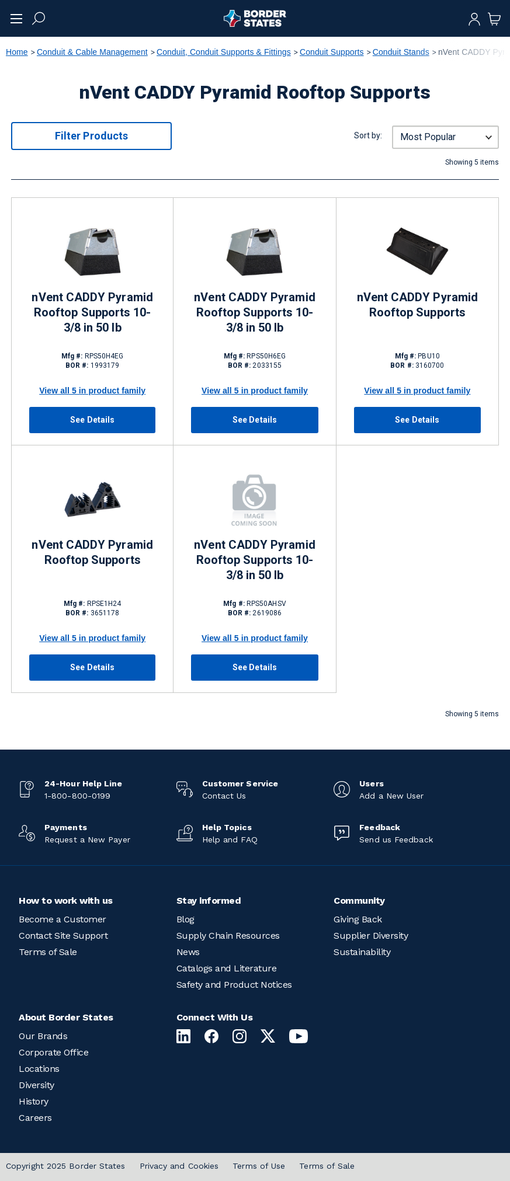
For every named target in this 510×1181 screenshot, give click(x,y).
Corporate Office (53, 1052)
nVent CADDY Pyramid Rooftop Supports (417, 304)
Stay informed (208, 900)
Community (359, 900)
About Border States (66, 1017)
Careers (35, 1117)
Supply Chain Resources (228, 935)
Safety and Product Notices (234, 984)
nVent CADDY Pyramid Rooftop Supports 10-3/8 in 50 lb (92, 312)
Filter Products (91, 136)
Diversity (36, 1085)
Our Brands (43, 1035)
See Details (92, 419)
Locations (39, 1068)
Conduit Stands (401, 52)
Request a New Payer (87, 839)
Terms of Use (259, 1165)
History (33, 1101)
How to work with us (66, 900)
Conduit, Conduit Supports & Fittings (224, 52)
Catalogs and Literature (226, 968)
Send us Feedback (395, 839)
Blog (185, 919)
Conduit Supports (332, 52)
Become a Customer (62, 919)
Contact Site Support (63, 935)
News (188, 951)
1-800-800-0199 (77, 795)
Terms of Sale (48, 951)
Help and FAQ (230, 839)
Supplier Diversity (371, 935)
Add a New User (391, 795)
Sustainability (362, 951)
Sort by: (368, 135)
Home (17, 52)
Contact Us (224, 795)
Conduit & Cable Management (92, 52)
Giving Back (358, 919)
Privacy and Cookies (179, 1165)
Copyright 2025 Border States (66, 1165)
